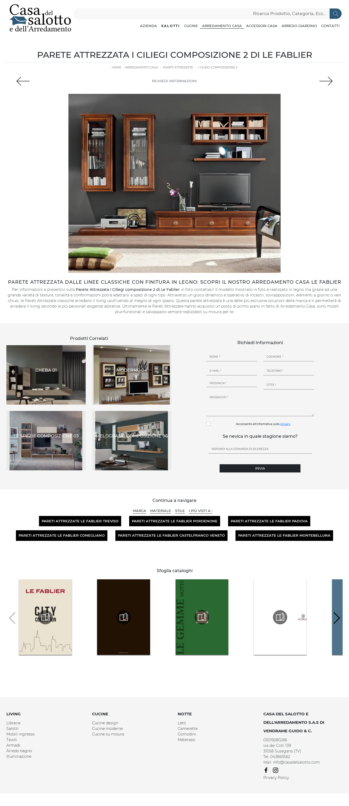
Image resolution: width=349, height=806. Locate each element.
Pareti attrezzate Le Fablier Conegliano (62, 535)
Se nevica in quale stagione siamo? (260, 436)
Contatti (330, 26)
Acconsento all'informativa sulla (263, 424)
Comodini (187, 734)
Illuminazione (18, 756)
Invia (260, 468)
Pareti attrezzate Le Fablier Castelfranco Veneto (171, 535)
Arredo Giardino (299, 26)
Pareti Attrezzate (178, 67)
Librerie (13, 723)
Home (116, 67)
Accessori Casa (261, 26)
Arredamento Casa (222, 26)
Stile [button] (180, 511)
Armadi (13, 745)
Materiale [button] (160, 511)
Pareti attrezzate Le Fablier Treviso (80, 521)
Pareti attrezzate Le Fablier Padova (269, 521)
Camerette (188, 728)
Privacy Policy (276, 777)
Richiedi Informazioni (174, 81)
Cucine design (105, 723)
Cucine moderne (107, 728)
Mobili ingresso (20, 734)
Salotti (170, 26)
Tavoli (11, 739)
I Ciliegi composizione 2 (217, 67)
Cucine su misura (108, 734)
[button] (336, 618)
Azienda (148, 26)
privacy (285, 424)
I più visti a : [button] (200, 511)
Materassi (186, 739)
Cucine (191, 26)
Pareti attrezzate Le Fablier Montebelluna (284, 535)
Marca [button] (139, 511)
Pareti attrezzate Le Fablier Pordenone (174, 521)
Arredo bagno (19, 750)
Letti (182, 723)
